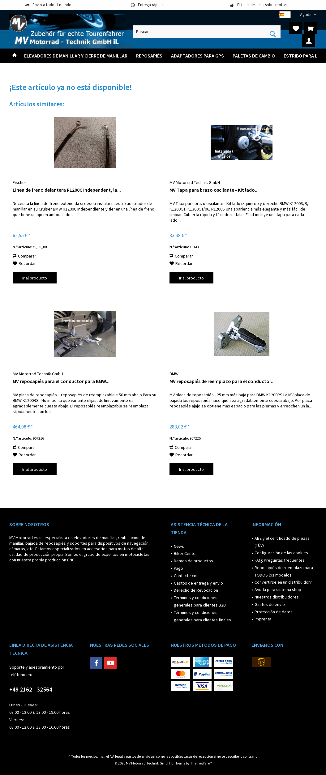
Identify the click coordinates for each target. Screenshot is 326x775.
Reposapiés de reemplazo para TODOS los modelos (284, 571)
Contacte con (186, 575)
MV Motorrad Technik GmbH (194, 182)
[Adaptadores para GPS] (197, 56)
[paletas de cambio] (253, 56)
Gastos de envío (270, 604)
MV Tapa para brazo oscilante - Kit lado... (214, 190)
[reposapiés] (149, 56)
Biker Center (185, 553)
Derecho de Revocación (196, 590)
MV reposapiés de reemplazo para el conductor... (222, 381)
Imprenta (263, 619)
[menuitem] (306, 15)
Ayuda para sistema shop (278, 589)
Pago (178, 568)
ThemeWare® (201, 763)
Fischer (19, 182)
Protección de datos (274, 612)
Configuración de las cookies (281, 553)
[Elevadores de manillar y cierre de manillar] (76, 56)
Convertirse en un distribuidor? (283, 582)
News (179, 546)
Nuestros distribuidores (277, 597)
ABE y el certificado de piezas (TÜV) (282, 541)
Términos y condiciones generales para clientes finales (202, 616)
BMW (173, 374)
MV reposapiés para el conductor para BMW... (61, 381)
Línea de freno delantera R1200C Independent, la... (67, 190)
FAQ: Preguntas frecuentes (280, 560)
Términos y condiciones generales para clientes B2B (200, 601)
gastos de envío (138, 756)
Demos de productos (193, 561)
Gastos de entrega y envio (198, 583)
